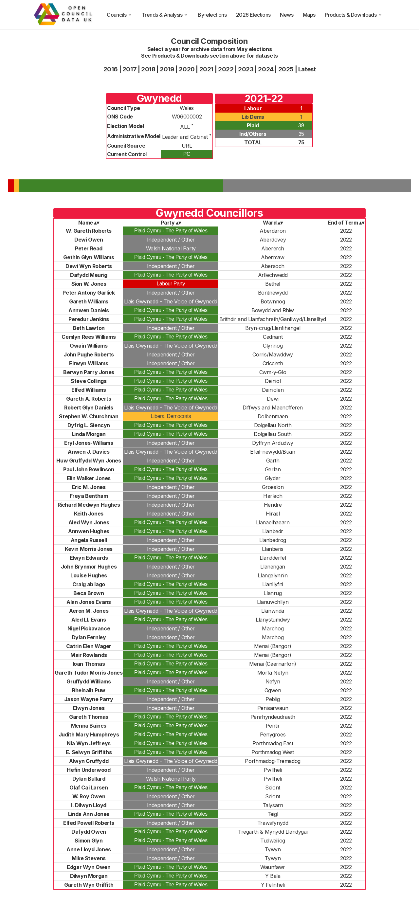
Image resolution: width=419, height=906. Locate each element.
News (286, 14)
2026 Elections (253, 14)
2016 (110, 69)
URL (187, 145)
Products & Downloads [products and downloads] (353, 14)
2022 (225, 69)
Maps (309, 14)
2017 (129, 69)
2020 (186, 69)
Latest (307, 69)
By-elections (212, 14)
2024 (265, 69)
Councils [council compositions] (119, 14)
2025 (286, 69)
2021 (206, 69)
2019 (167, 69)
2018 (148, 69)
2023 (245, 69)
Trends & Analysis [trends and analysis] (165, 14)
